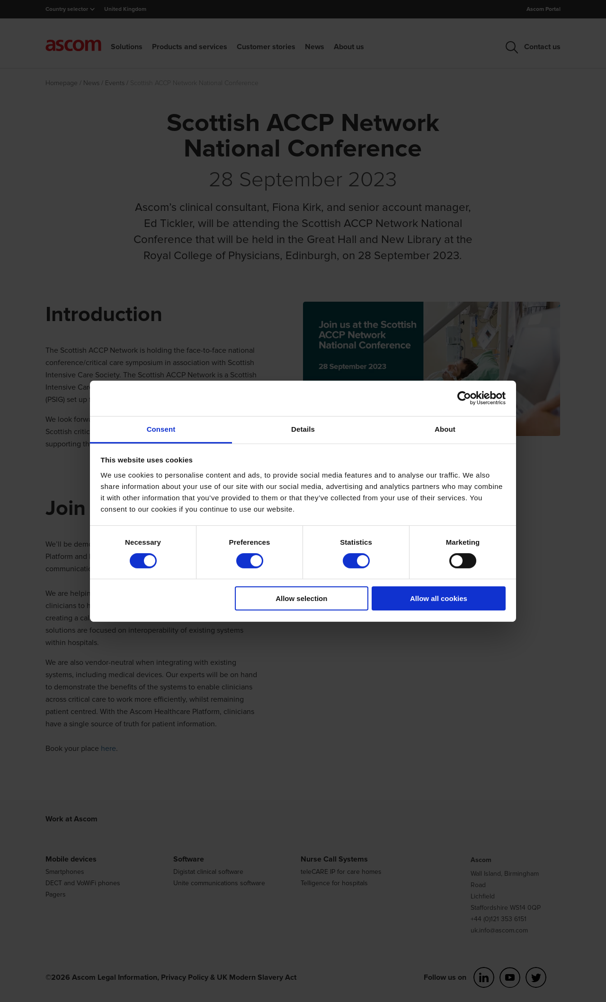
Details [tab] (303, 429)
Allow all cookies (438, 598)
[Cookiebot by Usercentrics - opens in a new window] (464, 398)
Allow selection (301, 598)
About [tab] (445, 429)
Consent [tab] (161, 429)
